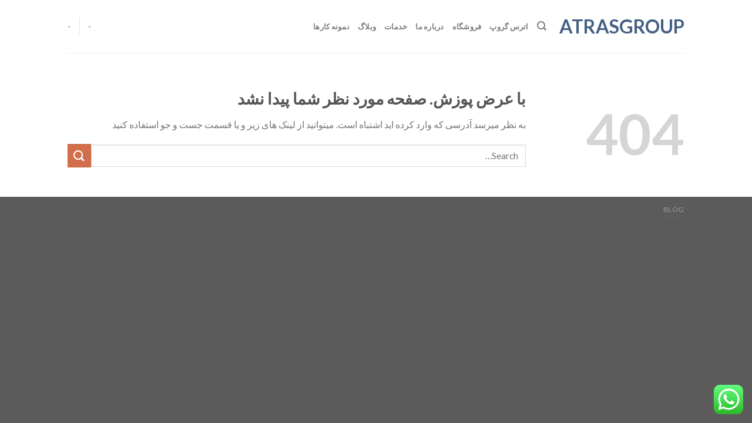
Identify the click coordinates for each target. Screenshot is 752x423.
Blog (673, 209)
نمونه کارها (331, 26)
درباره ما (429, 26)
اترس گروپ (508, 26)
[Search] (541, 26)
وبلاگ (367, 26)
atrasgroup (624, 26)
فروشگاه (467, 26)
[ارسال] (79, 155)
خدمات (395, 26)
